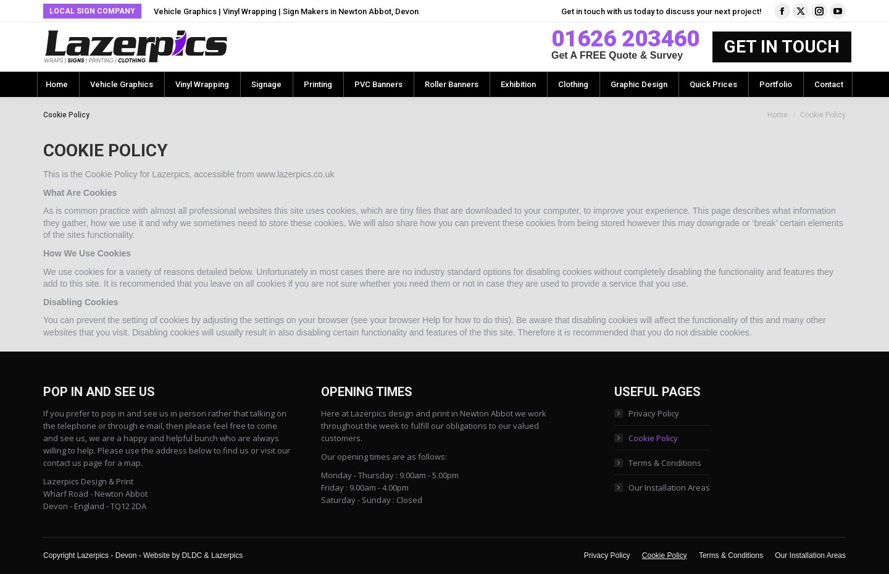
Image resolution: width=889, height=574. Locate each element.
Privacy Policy (653, 413)
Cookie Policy (653, 438)
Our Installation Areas (669, 487)
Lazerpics (227, 555)
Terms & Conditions (664, 462)
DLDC (192, 555)
